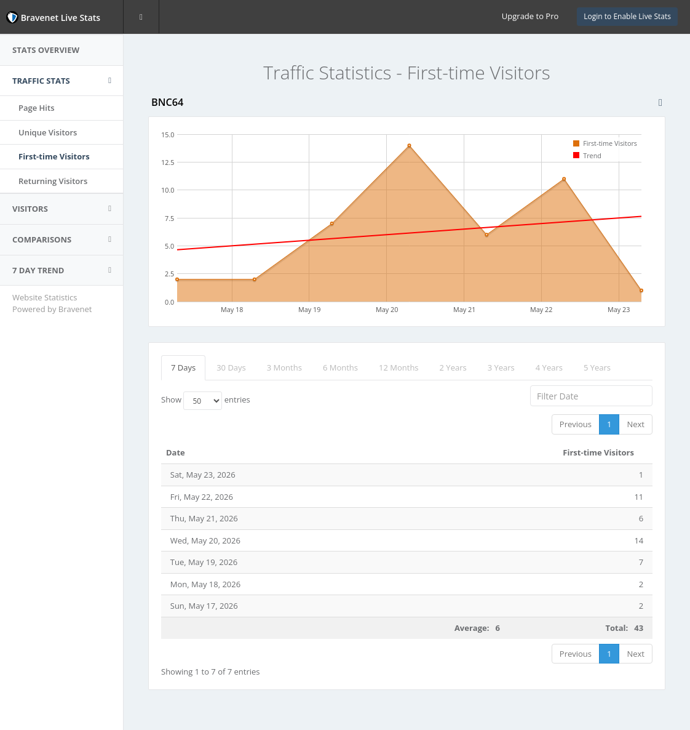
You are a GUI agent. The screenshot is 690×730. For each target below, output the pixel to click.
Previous (576, 424)
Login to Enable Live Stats (627, 16)
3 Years (501, 367)
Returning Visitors (52, 181)
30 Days (231, 367)
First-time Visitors (54, 156)
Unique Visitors (47, 132)
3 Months (284, 367)
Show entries (205, 400)
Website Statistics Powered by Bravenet (52, 303)
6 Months (340, 367)
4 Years (549, 367)
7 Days (183, 367)
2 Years (453, 367)
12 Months (399, 367)
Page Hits (36, 107)
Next (635, 424)
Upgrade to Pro (530, 16)
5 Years (597, 367)
